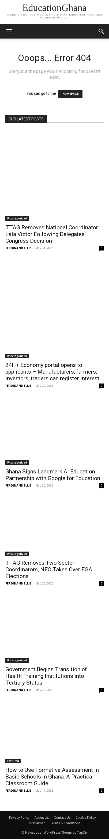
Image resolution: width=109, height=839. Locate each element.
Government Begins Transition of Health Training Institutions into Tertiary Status (46, 676)
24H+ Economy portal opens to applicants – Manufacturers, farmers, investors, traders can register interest (52, 372)
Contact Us (62, 817)
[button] (101, 31)
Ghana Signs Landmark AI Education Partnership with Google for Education (52, 474)
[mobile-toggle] (9, 31)
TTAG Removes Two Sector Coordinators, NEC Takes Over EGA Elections (48, 569)
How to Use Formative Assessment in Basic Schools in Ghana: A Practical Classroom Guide (52, 777)
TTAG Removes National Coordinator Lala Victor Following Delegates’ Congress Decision (51, 234)
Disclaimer (37, 823)
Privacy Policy (19, 817)
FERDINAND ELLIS (18, 248)
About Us (42, 817)
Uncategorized (17, 218)
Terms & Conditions (65, 823)
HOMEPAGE (70, 94)
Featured (13, 761)
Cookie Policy (86, 817)
